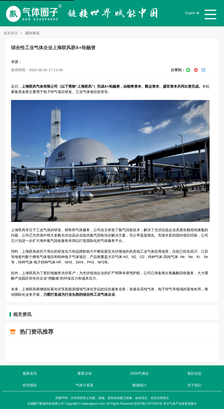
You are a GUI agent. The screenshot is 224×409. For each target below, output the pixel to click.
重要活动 (84, 373)
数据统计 (139, 385)
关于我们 (194, 385)
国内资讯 (31, 33)
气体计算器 (84, 385)
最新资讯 (11, 33)
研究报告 (30, 385)
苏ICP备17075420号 (148, 403)
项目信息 (194, 373)
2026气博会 (139, 373)
